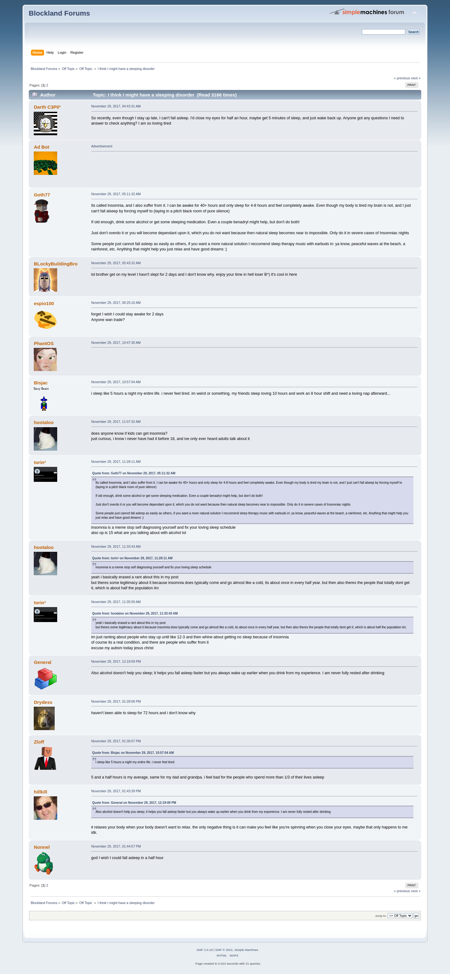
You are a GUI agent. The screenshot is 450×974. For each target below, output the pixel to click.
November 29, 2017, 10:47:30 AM (116, 342)
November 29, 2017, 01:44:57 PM (116, 846)
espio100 (44, 303)
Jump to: (381, 915)
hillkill (40, 791)
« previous (402, 78)
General (42, 662)
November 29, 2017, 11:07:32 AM (116, 421)
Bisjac (41, 382)
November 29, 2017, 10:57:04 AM (116, 382)
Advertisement (101, 146)
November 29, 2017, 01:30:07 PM (116, 741)
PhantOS (43, 343)
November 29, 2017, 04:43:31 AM (116, 106)
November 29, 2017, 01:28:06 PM (116, 701)
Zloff (39, 741)
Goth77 (42, 194)
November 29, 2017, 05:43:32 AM (116, 263)
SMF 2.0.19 (205, 950)
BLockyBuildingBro (56, 263)
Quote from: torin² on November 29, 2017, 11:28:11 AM (132, 558)
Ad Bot (41, 147)
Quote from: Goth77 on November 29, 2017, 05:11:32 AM (133, 473)
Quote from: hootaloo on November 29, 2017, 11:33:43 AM (135, 613)
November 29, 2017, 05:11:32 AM (116, 194)
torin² (40, 462)
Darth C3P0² (47, 107)
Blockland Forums (59, 13)
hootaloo (43, 422)
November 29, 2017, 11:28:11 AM (116, 461)
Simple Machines (246, 950)
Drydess (43, 702)
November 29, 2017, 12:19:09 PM (116, 661)
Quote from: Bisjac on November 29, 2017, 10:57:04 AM (133, 752)
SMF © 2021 (224, 950)
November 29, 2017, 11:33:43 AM (116, 546)
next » (416, 78)
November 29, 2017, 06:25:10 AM (116, 302)
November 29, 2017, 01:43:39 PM (116, 791)
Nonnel (42, 847)
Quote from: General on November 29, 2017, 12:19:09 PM (134, 802)
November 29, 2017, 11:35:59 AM (116, 602)
